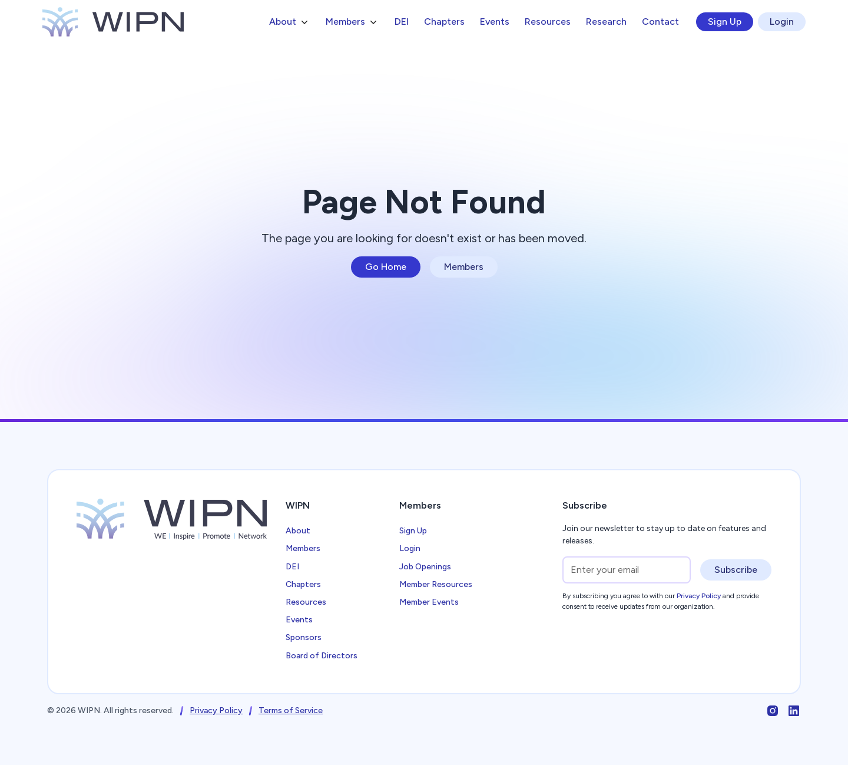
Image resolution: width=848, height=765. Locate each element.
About (298, 531)
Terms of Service (291, 710)
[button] (289, 21)
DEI (402, 21)
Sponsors (304, 637)
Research (606, 21)
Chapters (444, 21)
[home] (113, 22)
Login (782, 21)
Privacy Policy (216, 710)
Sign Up (724, 21)
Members (463, 266)
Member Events (429, 602)
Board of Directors (321, 656)
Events (494, 21)
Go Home (385, 266)
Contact (660, 21)
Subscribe (735, 569)
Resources (548, 21)
